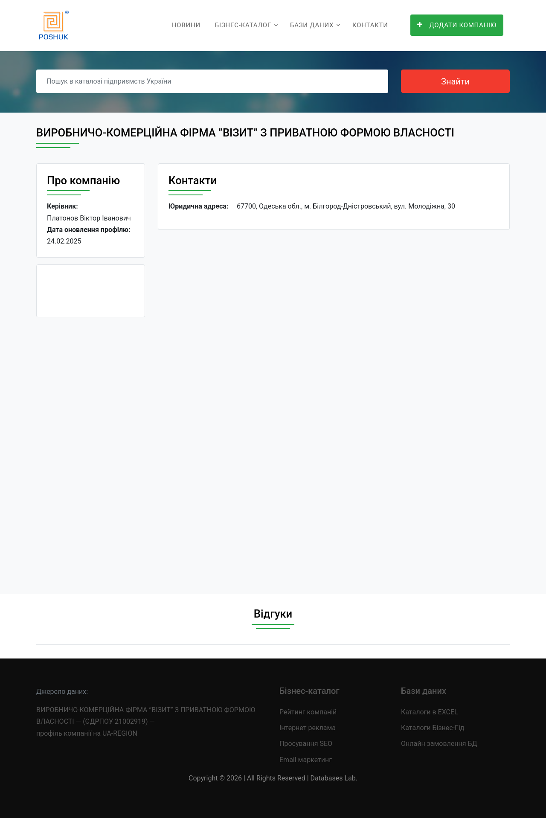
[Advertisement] (90, 452)
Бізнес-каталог (243, 25)
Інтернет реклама (307, 728)
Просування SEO (305, 744)
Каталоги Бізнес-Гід (432, 728)
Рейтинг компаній (308, 712)
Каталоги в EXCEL (429, 712)
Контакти (370, 25)
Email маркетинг (305, 760)
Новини (186, 25)
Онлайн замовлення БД (439, 744)
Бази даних (312, 25)
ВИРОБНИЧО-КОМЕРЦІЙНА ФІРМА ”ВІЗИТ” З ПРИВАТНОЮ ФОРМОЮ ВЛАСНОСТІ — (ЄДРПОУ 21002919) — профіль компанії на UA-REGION (145, 721)
